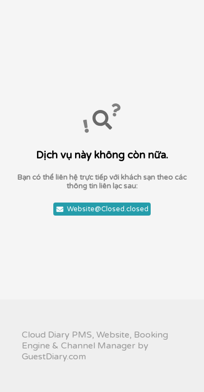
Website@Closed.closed (102, 209)
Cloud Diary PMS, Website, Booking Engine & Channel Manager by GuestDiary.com (95, 345)
